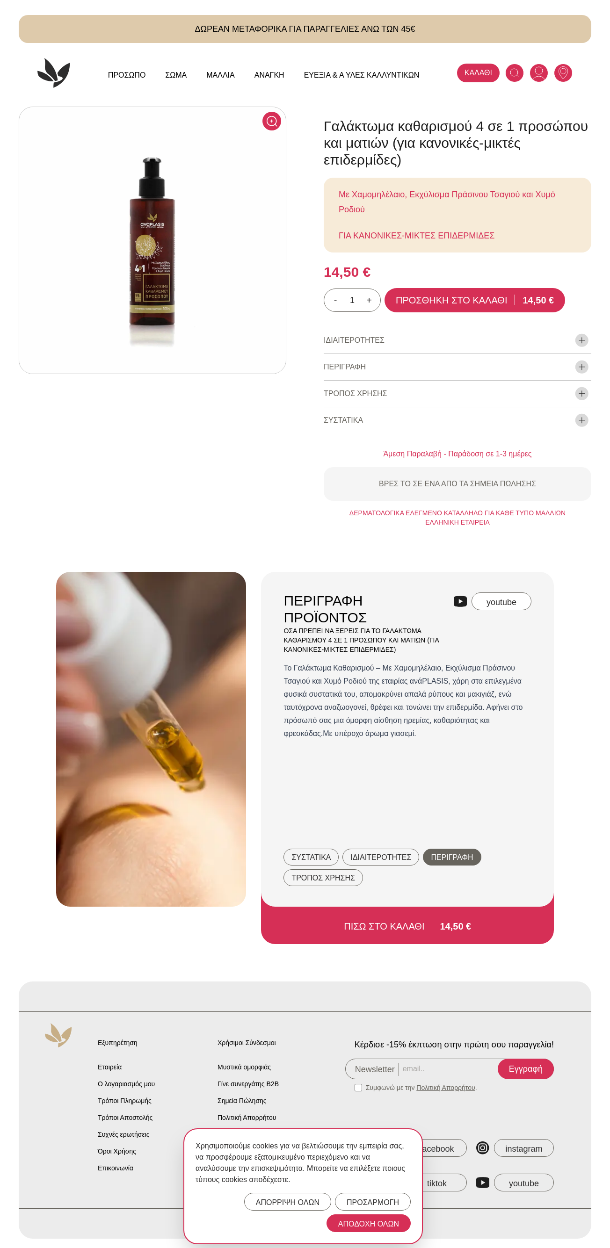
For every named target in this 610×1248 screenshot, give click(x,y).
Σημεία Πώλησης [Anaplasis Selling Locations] (242, 1100)
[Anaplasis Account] (539, 73)
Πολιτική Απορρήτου (445, 1087)
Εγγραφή (526, 1069)
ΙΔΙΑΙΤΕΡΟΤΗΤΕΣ (380, 857)
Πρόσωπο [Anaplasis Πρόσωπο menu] (127, 75)
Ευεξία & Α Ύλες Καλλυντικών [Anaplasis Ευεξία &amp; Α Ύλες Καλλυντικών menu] (362, 75)
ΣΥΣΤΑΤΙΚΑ (311, 857)
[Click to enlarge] (271, 121)
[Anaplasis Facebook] (428, 1148)
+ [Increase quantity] (369, 300)
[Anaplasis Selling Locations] (563, 73)
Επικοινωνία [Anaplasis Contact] (115, 1168)
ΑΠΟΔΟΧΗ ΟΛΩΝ (368, 1224)
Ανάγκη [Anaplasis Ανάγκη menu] (269, 75)
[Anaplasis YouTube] (515, 1182)
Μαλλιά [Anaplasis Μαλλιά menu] (220, 75)
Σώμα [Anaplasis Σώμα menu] (176, 75)
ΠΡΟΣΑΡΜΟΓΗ (373, 1202)
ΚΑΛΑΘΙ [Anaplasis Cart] (478, 73)
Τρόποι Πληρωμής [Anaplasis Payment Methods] (125, 1100)
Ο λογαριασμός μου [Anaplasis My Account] (126, 1084)
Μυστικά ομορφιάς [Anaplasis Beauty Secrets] (244, 1067)
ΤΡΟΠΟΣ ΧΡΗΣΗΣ (323, 878)
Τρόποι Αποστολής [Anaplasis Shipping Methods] (125, 1117)
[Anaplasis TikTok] (428, 1182)
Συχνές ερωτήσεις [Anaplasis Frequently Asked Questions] (124, 1134)
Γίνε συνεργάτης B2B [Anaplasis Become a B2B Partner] (248, 1084)
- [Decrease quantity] (335, 300)
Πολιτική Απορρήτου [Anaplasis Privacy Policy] (247, 1117)
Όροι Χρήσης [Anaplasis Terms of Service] (117, 1151)
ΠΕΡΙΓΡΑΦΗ (452, 857)
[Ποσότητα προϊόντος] (352, 300)
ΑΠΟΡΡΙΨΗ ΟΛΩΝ (288, 1202)
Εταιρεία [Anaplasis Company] (110, 1067)
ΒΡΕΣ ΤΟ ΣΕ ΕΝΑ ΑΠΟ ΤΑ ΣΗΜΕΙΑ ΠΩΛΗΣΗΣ (457, 484)
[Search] (514, 73)
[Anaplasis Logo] (53, 73)
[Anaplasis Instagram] (515, 1148)
